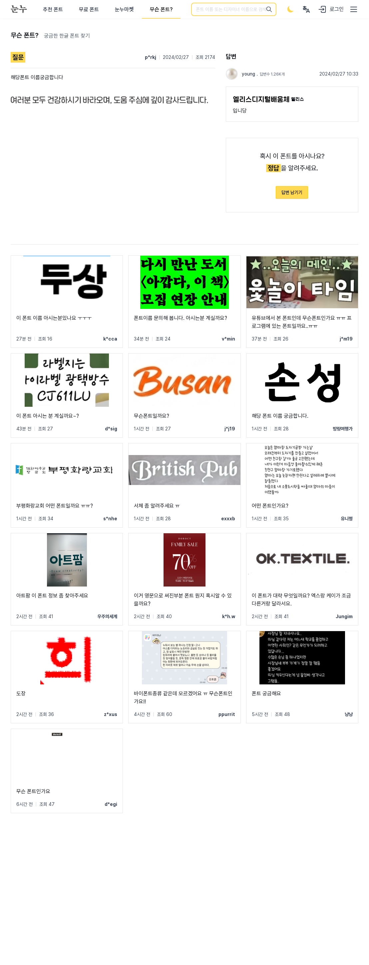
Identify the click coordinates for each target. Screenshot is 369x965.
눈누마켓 (124, 9)
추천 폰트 (53, 9)
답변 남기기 (291, 192)
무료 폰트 (89, 9)
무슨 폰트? (161, 9)
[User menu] (306, 9)
